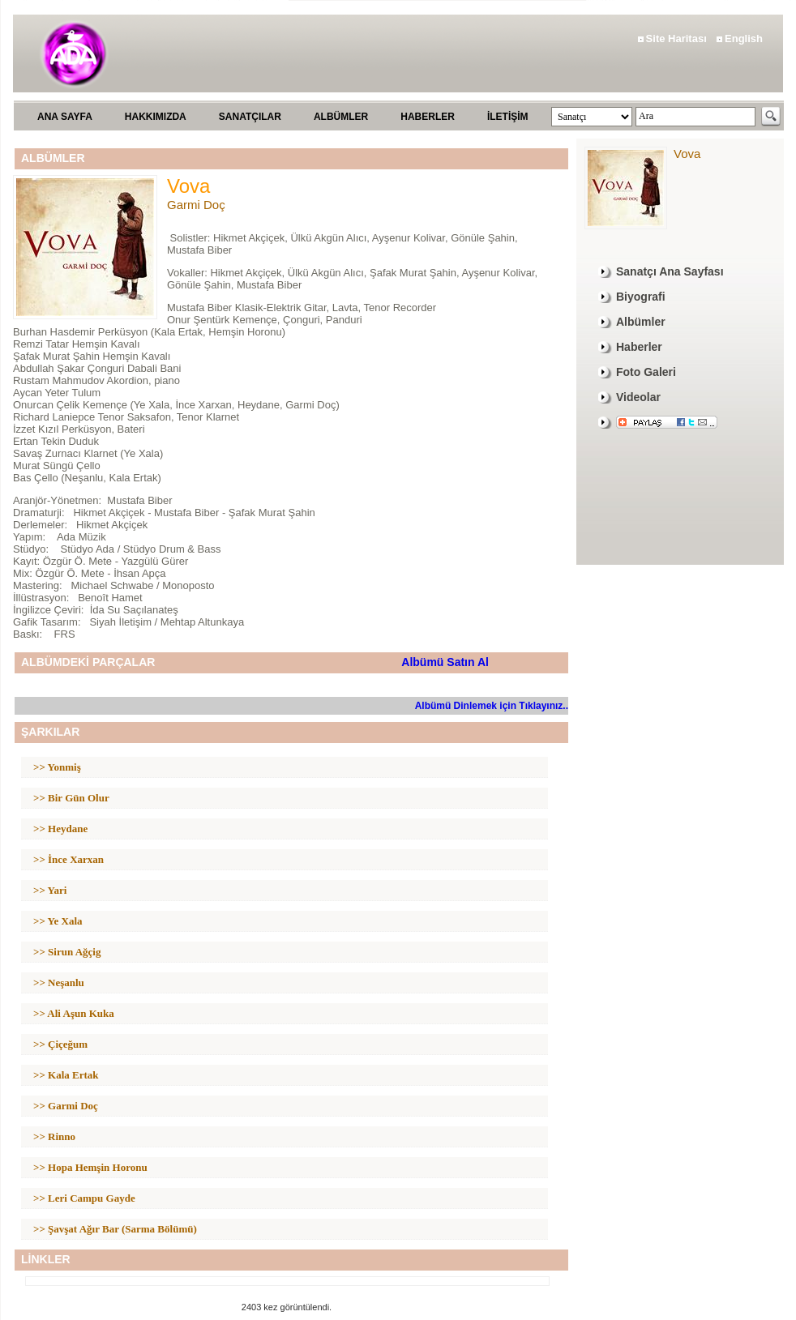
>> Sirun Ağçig (67, 952)
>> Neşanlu (58, 982)
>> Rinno (54, 1136)
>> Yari (49, 890)
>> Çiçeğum (60, 1044)
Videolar (638, 397)
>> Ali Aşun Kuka (73, 1013)
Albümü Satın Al (445, 662)
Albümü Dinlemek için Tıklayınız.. (491, 705)
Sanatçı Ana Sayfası (670, 271)
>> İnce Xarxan (68, 859)
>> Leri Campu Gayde (84, 1198)
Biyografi (640, 296)
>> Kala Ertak (66, 1075)
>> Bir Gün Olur (71, 798)
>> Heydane (60, 828)
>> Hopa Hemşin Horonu (90, 1167)
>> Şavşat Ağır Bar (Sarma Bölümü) (115, 1229)
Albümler (640, 321)
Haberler (639, 346)
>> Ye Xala (58, 921)
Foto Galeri (646, 371)
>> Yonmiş (57, 767)
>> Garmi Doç (65, 1106)
